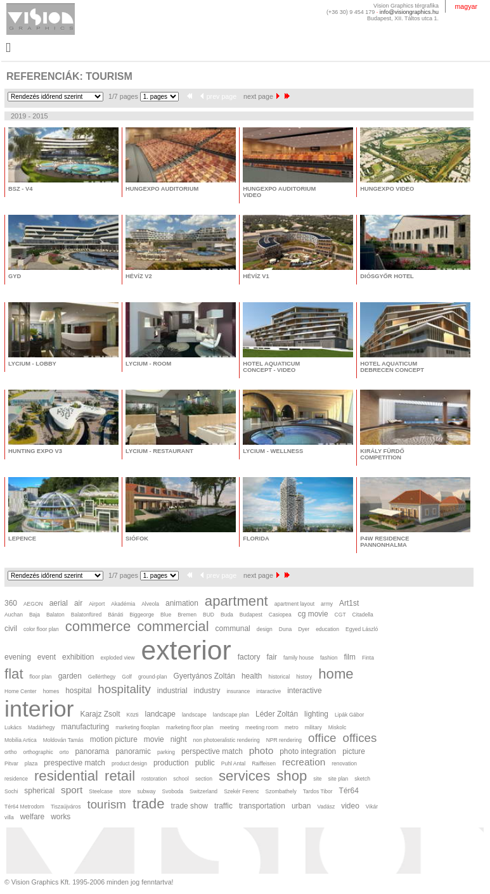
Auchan (13, 614)
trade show (189, 805)
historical (279, 677)
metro (292, 727)
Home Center (20, 691)
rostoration (154, 779)
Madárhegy (41, 727)
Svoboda (172, 791)
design (265, 629)
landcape (160, 714)
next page (261, 96)
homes (51, 691)
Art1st (349, 603)
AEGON (33, 604)
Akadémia (123, 604)
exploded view (117, 658)
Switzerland (203, 791)
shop (291, 776)
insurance (238, 691)
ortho (10, 752)
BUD (208, 614)
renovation (344, 763)
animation (181, 603)
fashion (328, 658)
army (327, 604)
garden (70, 676)
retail (120, 776)
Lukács (13, 727)
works (60, 816)
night (179, 739)
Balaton (55, 614)
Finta (368, 658)
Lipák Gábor (349, 715)
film (350, 657)
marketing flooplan (137, 727)
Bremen (187, 614)
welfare (32, 816)
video (350, 805)
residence (16, 779)
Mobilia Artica (20, 740)
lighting (316, 714)
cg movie (313, 614)
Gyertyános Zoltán (204, 676)
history (304, 677)
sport (71, 789)
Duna (285, 629)
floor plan (41, 677)
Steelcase (100, 791)
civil (10, 628)
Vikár (372, 806)
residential (66, 776)
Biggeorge (141, 614)
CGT (340, 614)
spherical (39, 790)
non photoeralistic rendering (226, 740)
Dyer (303, 629)
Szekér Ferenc (241, 791)
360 (10, 603)
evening (17, 657)
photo (261, 750)
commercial (173, 626)
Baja (34, 614)
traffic (223, 805)
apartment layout (294, 604)
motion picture (114, 739)
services (244, 776)
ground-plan (152, 677)
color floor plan (41, 629)
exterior (186, 650)
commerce (98, 626)
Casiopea (280, 614)
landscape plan (231, 715)
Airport (97, 604)
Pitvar (11, 763)
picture (353, 751)
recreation (303, 762)
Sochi (11, 791)
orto (64, 752)
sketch (362, 779)
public (205, 762)
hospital (78, 690)
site (317, 779)
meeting (229, 727)
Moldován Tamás (63, 740)
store (125, 791)
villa (9, 817)
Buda (227, 614)
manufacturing (85, 726)
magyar (466, 6)
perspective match (212, 751)
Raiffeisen (264, 763)
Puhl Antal (233, 763)
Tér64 (349, 790)
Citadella (362, 614)
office (322, 737)
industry (207, 690)
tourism (106, 804)
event (46, 657)
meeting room (261, 727)
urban (301, 805)
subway (147, 791)
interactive (304, 690)
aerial (58, 603)
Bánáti (115, 614)
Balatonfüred (86, 614)
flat (13, 674)
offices (360, 737)
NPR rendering (284, 740)
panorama (92, 751)
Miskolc (337, 727)
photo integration (308, 751)
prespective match (74, 762)
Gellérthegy (102, 677)
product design (129, 763)
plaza (31, 763)
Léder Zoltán (276, 714)
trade (148, 804)
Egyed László (361, 629)
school (181, 779)
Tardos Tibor (318, 791)
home (335, 674)
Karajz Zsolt (100, 714)
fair (272, 657)
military (313, 727)
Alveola (150, 604)
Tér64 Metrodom (24, 806)
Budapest (251, 614)
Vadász (326, 806)
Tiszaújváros (66, 806)
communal (233, 628)
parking (166, 752)
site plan (338, 779)
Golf (127, 677)
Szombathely (281, 791)
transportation (262, 805)
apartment (236, 601)
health (252, 676)
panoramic (133, 751)
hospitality (124, 689)
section (203, 779)
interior (39, 709)
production (171, 762)
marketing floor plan (190, 727)
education (327, 629)
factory (249, 657)
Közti (133, 715)
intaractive (268, 691)
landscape (194, 715)
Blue (165, 614)
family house (298, 658)
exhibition (78, 657)
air (78, 603)
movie (154, 739)
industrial (172, 690)
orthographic (38, 752)
